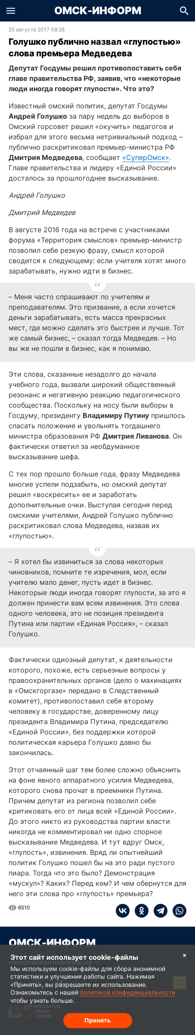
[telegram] (158, 911)
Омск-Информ (97, 11)
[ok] (139, 911)
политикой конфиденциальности (127, 992)
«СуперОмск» (145, 157)
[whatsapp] (176, 911)
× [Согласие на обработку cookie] (185, 954)
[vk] (123, 911)
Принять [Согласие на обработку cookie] (97, 1020)
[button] (11, 10)
